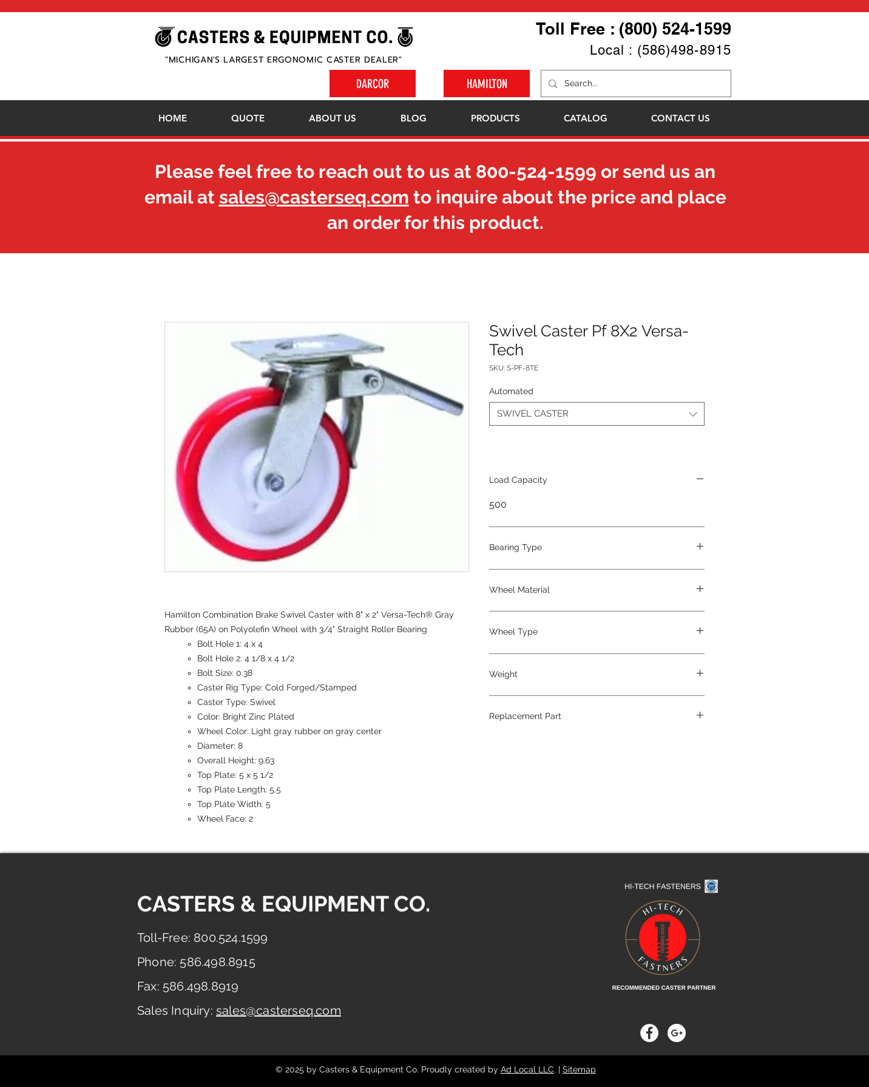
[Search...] (634, 83)
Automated (511, 391)
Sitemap (579, 1069)
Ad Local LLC (527, 1069)
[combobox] (597, 414)
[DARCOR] (373, 83)
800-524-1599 (536, 171)
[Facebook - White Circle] (649, 1033)
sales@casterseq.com (314, 197)
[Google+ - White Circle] (677, 1033)
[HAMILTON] (487, 83)
